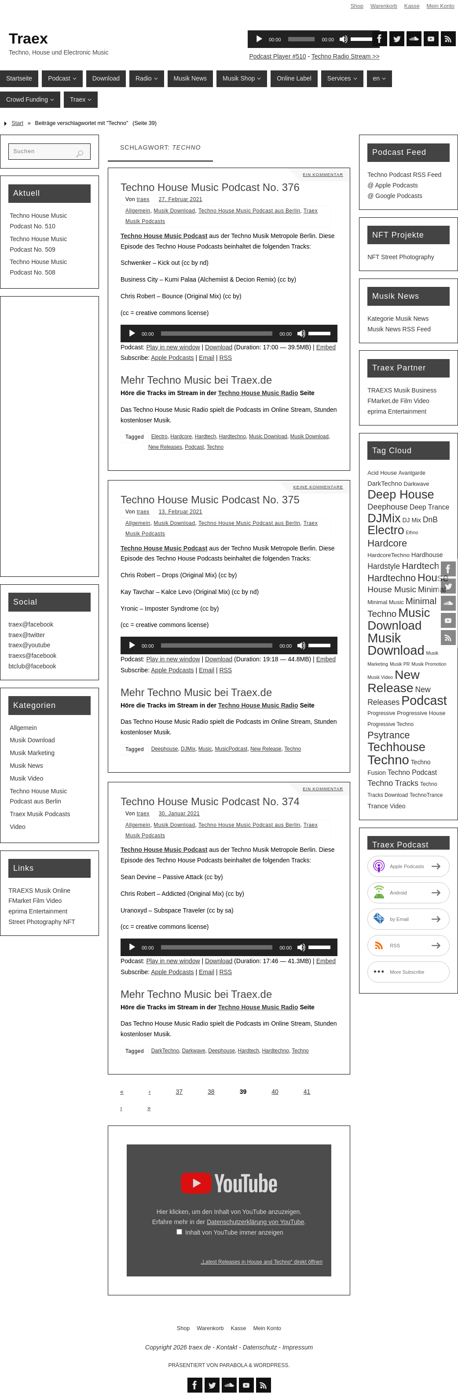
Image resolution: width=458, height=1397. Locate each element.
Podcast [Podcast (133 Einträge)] (424, 700)
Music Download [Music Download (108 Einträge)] (398, 619)
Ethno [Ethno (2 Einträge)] (412, 532)
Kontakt (226, 1347)
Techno (215, 447)
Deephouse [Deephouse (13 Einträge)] (387, 506)
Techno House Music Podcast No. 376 (210, 187)
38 (211, 1091)
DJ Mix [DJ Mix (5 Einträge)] (411, 520)
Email (206, 357)
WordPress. (272, 1365)
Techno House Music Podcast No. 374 (210, 801)
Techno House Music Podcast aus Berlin (249, 211)
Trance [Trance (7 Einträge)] (377, 806)
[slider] (217, 333)
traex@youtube (29, 645)
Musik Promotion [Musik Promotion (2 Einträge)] (428, 664)
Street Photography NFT (41, 921)
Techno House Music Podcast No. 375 (210, 500)
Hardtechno (232, 436)
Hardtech (205, 436)
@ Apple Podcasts (392, 185)
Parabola (233, 1365)
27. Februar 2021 (180, 199)
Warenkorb (383, 6)
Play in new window (173, 347)
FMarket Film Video (35, 900)
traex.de (200, 1347)
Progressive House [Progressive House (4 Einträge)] (421, 713)
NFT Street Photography (400, 256)
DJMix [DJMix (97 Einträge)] (383, 518)
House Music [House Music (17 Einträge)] (391, 589)
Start (17, 123)
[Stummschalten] (301, 333)
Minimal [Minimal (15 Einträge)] (432, 589)
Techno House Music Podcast (164, 235)
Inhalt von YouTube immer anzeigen (234, 1232)
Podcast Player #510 (277, 56)
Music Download (268, 436)
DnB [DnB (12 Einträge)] (430, 519)
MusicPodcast (231, 749)
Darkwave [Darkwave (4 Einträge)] (416, 483)
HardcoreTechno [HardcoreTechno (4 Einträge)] (388, 555)
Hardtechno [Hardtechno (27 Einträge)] (391, 578)
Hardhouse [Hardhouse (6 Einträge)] (427, 554)
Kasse (411, 6)
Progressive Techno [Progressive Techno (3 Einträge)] (390, 724)
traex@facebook (30, 624)
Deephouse (164, 749)
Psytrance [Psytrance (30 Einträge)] (388, 735)
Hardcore (181, 436)
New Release (266, 749)
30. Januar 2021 (179, 813)
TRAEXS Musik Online (39, 890)
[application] (229, 333)
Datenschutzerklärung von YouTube (255, 1221)
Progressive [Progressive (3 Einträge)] (381, 713)
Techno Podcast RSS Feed (404, 174)
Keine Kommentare (317, 486)
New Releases (165, 447)
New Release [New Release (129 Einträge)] (393, 681)
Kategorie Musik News (398, 318)
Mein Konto (440, 6)
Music (205, 749)
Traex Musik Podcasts (40, 814)
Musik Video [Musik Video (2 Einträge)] (380, 677)
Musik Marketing (32, 752)
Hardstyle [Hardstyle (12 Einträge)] (383, 566)
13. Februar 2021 (180, 512)
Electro (159, 436)
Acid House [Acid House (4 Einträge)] (382, 472)
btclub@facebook (32, 666)
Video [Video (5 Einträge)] (397, 806)
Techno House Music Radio (258, 392)
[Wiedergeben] (132, 333)
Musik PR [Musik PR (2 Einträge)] (400, 664)
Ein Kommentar (322, 174)
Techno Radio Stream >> (345, 56)
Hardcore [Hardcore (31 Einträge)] (387, 543)
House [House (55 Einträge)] (433, 577)
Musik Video (26, 778)
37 (179, 1091)
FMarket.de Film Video (398, 400)
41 (307, 1091)
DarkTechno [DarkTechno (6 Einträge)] (384, 483)
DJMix (188, 749)
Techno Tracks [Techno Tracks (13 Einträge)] (392, 783)
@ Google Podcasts (394, 195)
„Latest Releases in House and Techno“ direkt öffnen (261, 1262)
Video (18, 826)
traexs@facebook (32, 655)
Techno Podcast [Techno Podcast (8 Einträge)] (412, 772)
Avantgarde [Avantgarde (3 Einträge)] (412, 473)
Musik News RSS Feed (399, 329)
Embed (326, 347)
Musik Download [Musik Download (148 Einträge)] (395, 644)
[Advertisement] (49, 436)
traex (143, 199)
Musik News (26, 765)
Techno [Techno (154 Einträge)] (388, 759)
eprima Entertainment (37, 911)
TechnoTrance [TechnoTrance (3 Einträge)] (426, 795)
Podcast (194, 447)
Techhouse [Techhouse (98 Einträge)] (396, 747)
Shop (356, 6)
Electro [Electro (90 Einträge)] (385, 530)
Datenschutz (260, 1347)
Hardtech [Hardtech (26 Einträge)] (420, 566)
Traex (28, 38)
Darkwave (193, 1051)
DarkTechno (165, 1051)
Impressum (297, 1347)
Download (218, 347)
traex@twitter (26, 634)
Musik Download (174, 211)
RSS (225, 357)
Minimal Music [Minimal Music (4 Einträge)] (385, 602)
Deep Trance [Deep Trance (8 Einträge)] (429, 507)
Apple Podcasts (172, 357)
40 (274, 1091)
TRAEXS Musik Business (401, 390)
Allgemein (137, 211)
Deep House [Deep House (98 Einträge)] (400, 494)
